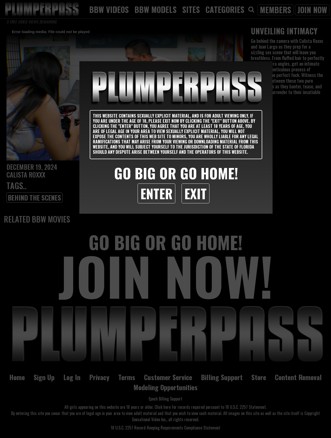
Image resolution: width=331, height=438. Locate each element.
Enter (156, 193)
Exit (195, 193)
